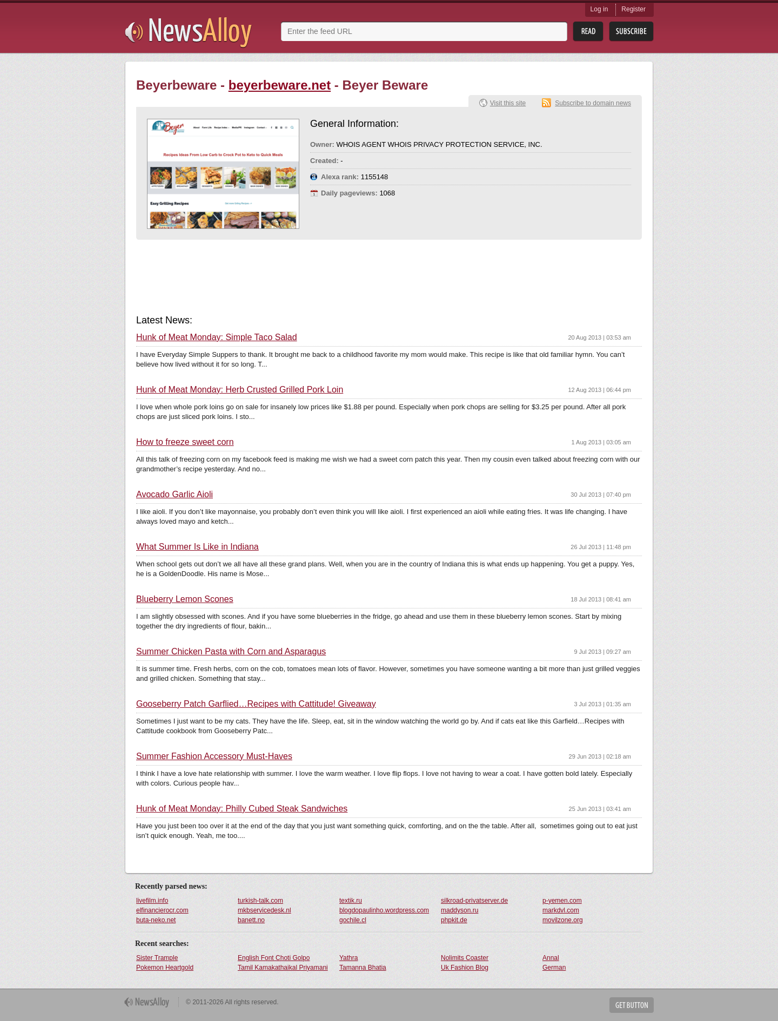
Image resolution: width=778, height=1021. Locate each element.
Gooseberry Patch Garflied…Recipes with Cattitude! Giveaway (256, 704)
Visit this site (508, 103)
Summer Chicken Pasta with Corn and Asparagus (231, 651)
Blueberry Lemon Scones (184, 599)
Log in (599, 9)
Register (633, 9)
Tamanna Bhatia (362, 967)
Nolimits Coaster (464, 958)
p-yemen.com (562, 900)
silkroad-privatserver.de (474, 900)
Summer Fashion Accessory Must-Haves (214, 756)
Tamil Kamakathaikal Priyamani (283, 967)
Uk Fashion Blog (464, 967)
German (554, 967)
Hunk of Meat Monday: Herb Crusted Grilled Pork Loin (239, 390)
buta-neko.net (156, 920)
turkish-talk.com (260, 900)
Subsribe (631, 32)
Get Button (631, 1005)
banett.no (251, 920)
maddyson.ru (459, 910)
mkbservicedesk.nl (264, 910)
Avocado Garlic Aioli (174, 494)
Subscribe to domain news (593, 103)
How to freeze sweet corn (185, 442)
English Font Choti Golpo (274, 958)
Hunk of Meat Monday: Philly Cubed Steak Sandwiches (241, 808)
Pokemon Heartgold (164, 967)
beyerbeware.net (280, 85)
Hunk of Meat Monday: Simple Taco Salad (216, 337)
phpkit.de (454, 920)
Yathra (348, 958)
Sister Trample (157, 958)
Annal (550, 958)
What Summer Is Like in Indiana (197, 547)
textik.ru (350, 900)
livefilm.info (152, 900)
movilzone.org (562, 920)
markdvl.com (560, 910)
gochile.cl (352, 920)
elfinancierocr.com (162, 910)
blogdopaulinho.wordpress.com (384, 910)
